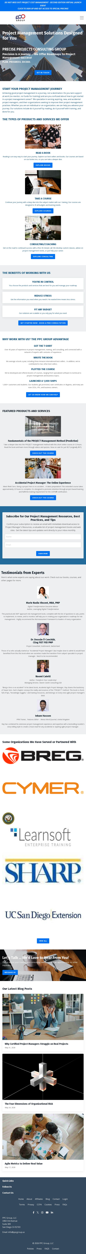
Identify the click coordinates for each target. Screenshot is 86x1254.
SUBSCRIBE (43, 553)
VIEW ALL (43, 941)
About (29, 1199)
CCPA (39, 1204)
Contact (56, 1199)
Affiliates (39, 1199)
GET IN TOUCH (43, 72)
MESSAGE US (10, 972)
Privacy (31, 1204)
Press (57, 1204)
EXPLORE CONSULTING (43, 256)
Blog (48, 1199)
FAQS (47, 1248)
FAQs (65, 1204)
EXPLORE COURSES (43, 211)
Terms (22, 1204)
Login (65, 1199)
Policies (30, 1248)
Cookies (48, 1204)
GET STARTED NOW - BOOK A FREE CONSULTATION (43, 323)
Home (21, 1199)
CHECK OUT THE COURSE (43, 453)
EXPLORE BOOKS (43, 165)
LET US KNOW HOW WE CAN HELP (43, 394)
